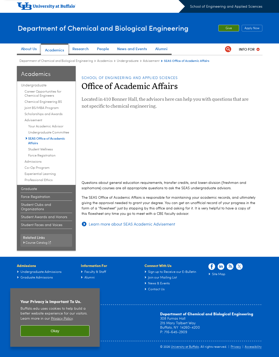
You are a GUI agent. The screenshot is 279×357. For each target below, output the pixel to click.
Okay (55, 331)
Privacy (236, 347)
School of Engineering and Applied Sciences (226, 6)
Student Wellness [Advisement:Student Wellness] (40, 149)
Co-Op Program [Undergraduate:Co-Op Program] (37, 168)
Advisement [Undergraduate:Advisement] (151, 61)
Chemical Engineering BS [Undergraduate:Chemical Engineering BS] (43, 102)
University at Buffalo (185, 347)
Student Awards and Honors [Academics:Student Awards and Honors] (44, 217)
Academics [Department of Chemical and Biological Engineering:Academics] (105, 61)
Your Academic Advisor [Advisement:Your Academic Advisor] (45, 126)
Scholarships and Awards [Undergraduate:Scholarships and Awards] (44, 114)
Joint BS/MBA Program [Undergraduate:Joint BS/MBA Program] (42, 108)
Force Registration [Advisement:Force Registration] (41, 155)
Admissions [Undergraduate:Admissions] (33, 161)
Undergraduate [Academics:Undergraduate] (128, 61)
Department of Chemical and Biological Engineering (107, 28)
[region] (55, 317)
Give (229, 28)
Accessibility (253, 347)
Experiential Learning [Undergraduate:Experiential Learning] (40, 174)
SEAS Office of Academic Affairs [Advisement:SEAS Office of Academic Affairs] (46, 140)
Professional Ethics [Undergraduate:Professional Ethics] (39, 180)
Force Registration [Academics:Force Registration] (35, 197)
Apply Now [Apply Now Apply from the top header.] (251, 28)
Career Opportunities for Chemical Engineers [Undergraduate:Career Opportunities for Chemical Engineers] (43, 93)
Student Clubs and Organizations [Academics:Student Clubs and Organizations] (36, 207)
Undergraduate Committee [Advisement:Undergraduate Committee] (48, 132)
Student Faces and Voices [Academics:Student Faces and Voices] (41, 225)
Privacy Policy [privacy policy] (62, 319)
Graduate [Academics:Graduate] (29, 189)
